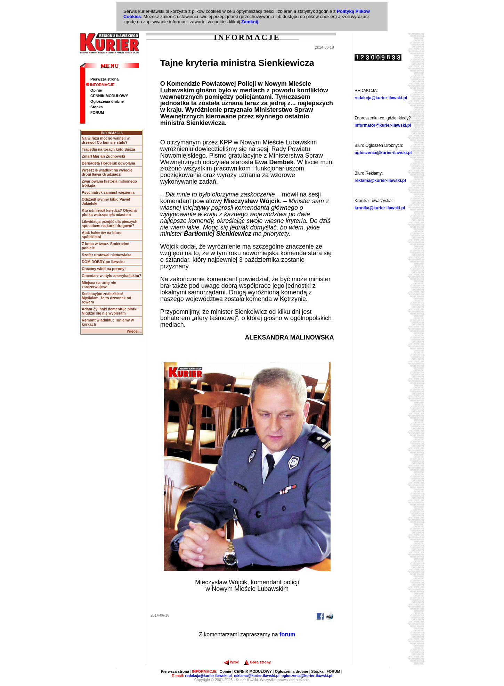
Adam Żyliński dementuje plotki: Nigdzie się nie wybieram (110, 311)
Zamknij (249, 21)
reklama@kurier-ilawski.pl (380, 180)
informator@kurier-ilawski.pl (383, 125)
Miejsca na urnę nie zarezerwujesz (99, 285)
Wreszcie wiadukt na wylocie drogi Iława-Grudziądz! (107, 172)
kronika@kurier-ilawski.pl (380, 208)
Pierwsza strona (104, 79)
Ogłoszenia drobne (107, 101)
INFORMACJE (100, 85)
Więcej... (134, 331)
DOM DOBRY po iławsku (103, 262)
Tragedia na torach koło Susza (108, 149)
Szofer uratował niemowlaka (106, 255)
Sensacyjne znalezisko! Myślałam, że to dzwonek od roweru (106, 298)
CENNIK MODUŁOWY (109, 96)
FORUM (97, 112)
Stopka (96, 107)
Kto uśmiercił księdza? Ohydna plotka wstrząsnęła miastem (109, 212)
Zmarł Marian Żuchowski (103, 156)
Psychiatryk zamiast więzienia (108, 192)
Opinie (96, 90)
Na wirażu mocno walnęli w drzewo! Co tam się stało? (105, 140)
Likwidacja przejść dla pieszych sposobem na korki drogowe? (109, 223)
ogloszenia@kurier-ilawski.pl (383, 152)
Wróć (231, 662)
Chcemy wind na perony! (103, 269)
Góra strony (257, 662)
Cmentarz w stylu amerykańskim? (111, 276)
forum (287, 634)
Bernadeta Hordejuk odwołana (108, 163)
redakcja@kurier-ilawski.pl (381, 97)
